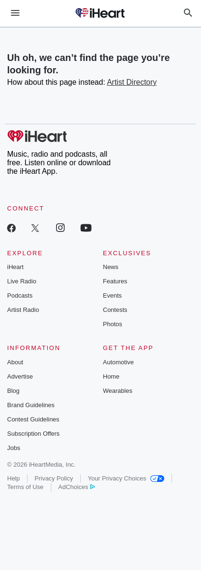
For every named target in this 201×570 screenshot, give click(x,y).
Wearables (118, 390)
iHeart (15, 266)
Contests (115, 309)
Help (13, 478)
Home (111, 376)
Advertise (20, 376)
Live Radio (21, 281)
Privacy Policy (54, 478)
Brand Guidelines (31, 405)
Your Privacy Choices (126, 478)
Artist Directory (132, 82)
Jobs (13, 447)
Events (112, 295)
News (111, 266)
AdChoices (76, 486)
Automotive (118, 362)
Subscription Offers (33, 433)
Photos (112, 324)
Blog (13, 390)
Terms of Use (25, 486)
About (15, 362)
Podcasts (19, 295)
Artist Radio (23, 309)
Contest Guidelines (33, 419)
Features (115, 281)
